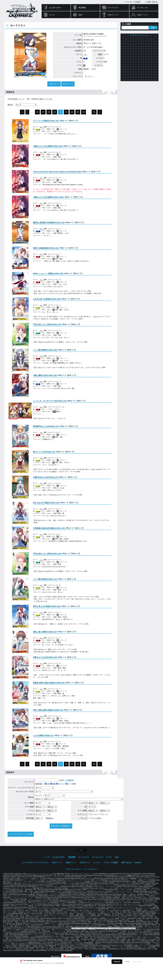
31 (66, 112)
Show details (137, 961)
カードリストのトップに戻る (20, 834)
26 (37, 112)
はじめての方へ (55, 8)
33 (78, 112)
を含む (49, 780)
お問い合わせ (152, 2)
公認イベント (142, 15)
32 (72, 112)
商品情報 (82, 8)
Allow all (117, 962)
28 (49, 112)
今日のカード (84, 862)
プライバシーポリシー (73, 869)
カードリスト (113, 8)
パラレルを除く (95, 818)
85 (94, 112)
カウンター (93, 814)
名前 (47, 784)
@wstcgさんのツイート (139, 35)
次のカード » (68, 84)
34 (84, 112)
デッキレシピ (142, 8)
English (138, 862)
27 (43, 112)
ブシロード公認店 (133, 2)
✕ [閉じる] (160, 960)
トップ (47, 857)
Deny (128, 962)
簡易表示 (49, 818)
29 (55, 112)
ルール (52, 15)
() (46, 121)
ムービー (96, 862)
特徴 (53, 784)
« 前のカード (54, 84)
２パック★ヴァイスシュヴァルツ (35, 862)
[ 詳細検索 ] (69, 780)
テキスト (60, 784)
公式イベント (113, 15)
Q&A (80, 15)
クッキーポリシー (91, 869)
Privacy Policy (59, 963)
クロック (103, 814)
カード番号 (70, 784)
